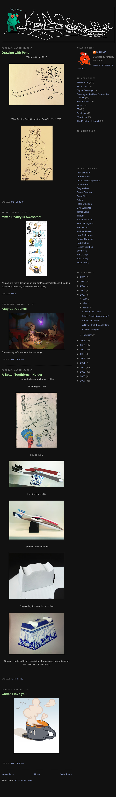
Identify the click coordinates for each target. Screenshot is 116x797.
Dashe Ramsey (84, 192)
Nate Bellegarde (85, 235)
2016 (83, 340)
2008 (83, 376)
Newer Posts (8, 774)
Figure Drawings (85, 90)
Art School (82, 86)
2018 (83, 290)
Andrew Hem (83, 176)
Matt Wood (82, 227)
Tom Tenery (82, 258)
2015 (83, 345)
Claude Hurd (83, 184)
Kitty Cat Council (14, 308)
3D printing (17, 679)
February (87, 335)
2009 (83, 372)
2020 (83, 281)
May (85, 303)
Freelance (82, 113)
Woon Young (83, 262)
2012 (83, 358)
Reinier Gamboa (85, 247)
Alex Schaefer (84, 172)
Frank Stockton (84, 204)
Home (37, 774)
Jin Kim (80, 215)
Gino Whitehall (84, 208)
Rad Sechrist (83, 243)
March (86, 307)
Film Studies (83, 101)
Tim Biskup (82, 254)
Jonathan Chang (85, 219)
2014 (83, 349)
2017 (83, 295)
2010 (83, 367)
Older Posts (66, 774)
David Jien (82, 196)
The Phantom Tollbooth (88, 121)
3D (78, 109)
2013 (83, 354)
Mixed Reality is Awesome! (21, 217)
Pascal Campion (85, 239)
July (85, 298)
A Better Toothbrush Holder (22, 374)
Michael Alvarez (84, 231)
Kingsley (101, 52)
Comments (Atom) (24, 780)
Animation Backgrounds (88, 180)
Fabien (80, 200)
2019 (83, 286)
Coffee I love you (14, 694)
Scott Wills (82, 250)
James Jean (83, 211)
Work (14, 294)
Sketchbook (17, 202)
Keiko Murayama (85, 223)
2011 (83, 363)
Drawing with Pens (15, 52)
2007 (83, 380)
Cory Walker (83, 188)
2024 (83, 277)
